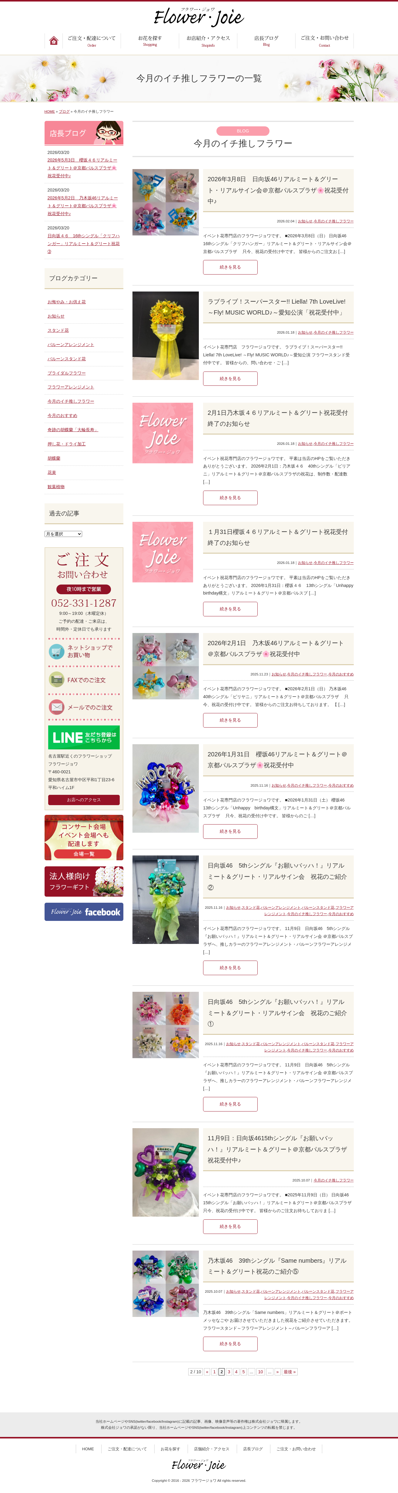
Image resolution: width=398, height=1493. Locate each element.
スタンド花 (251, 907)
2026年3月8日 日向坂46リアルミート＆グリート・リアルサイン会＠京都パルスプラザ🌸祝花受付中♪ (278, 190)
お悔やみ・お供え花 (67, 301)
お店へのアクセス (84, 799)
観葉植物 (56, 486)
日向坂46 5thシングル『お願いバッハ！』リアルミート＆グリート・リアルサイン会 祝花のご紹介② (277, 876)
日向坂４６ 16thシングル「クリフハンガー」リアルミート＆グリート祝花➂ (84, 243)
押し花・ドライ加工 (67, 444)
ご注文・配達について (127, 1449)
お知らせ (305, 221)
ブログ (64, 111)
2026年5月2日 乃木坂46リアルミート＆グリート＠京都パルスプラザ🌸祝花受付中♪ (83, 205)
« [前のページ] (207, 1371)
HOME (50, 111)
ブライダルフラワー (67, 373)
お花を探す (170, 1449)
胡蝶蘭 (54, 458)
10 (260, 1371)
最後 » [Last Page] (290, 1371)
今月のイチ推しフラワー (334, 221)
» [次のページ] (277, 1371)
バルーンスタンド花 (318, 907)
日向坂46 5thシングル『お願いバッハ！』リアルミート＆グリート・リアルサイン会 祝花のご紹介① (277, 1012)
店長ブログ (253, 1449)
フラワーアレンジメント (71, 387)
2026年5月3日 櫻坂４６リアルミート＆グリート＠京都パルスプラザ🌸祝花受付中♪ (82, 168)
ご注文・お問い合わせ (296, 1449)
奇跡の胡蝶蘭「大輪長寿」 (73, 429)
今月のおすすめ (341, 674)
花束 (52, 472)
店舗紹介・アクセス (211, 1449)
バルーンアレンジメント (281, 907)
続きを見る (230, 267)
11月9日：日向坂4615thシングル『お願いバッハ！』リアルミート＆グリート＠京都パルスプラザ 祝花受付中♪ (280, 1149)
